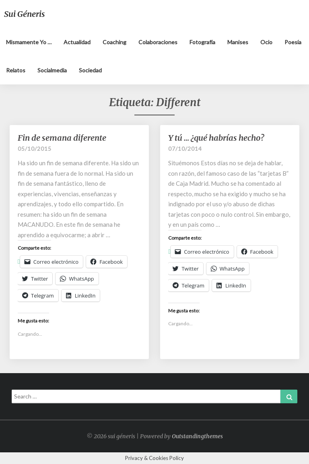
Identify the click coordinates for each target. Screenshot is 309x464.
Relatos (15, 70)
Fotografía (202, 42)
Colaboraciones (157, 42)
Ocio (266, 42)
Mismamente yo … (29, 42)
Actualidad (77, 42)
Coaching (114, 42)
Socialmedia (52, 70)
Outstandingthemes (197, 436)
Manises (237, 42)
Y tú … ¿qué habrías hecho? (216, 138)
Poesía (292, 42)
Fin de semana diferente (62, 138)
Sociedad (90, 70)
